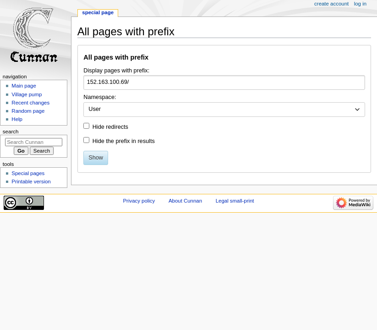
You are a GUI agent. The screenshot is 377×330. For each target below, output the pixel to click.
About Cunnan (185, 201)
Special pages (27, 173)
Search (11, 131)
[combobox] (224, 109)
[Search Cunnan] (33, 142)
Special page (98, 12)
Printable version (30, 181)
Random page (27, 111)
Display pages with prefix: (116, 70)
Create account (331, 3)
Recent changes (30, 102)
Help (16, 119)
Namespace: (99, 97)
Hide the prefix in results (124, 141)
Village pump (26, 94)
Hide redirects (110, 127)
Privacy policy (139, 201)
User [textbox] (94, 109)
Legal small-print (235, 201)
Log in (360, 3)
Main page (23, 85)
